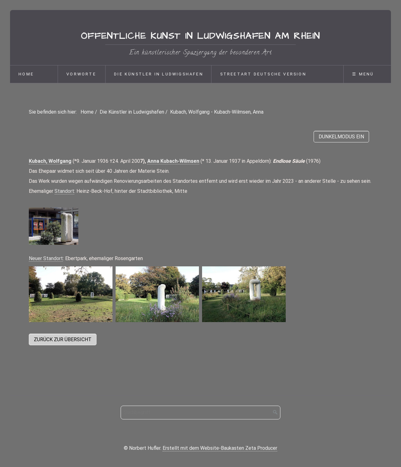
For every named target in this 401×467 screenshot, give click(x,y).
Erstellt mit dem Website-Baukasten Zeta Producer (220, 448)
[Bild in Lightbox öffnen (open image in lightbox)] (53, 226)
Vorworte (81, 74)
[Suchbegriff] (200, 412)
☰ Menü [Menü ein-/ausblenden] (363, 74)
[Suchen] (275, 412)
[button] (62, 339)
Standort (64, 191)
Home (26, 74)
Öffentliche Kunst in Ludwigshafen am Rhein (200, 36)
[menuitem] (34, 74)
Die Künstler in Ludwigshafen (158, 74)
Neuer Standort (46, 258)
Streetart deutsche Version (263, 74)
